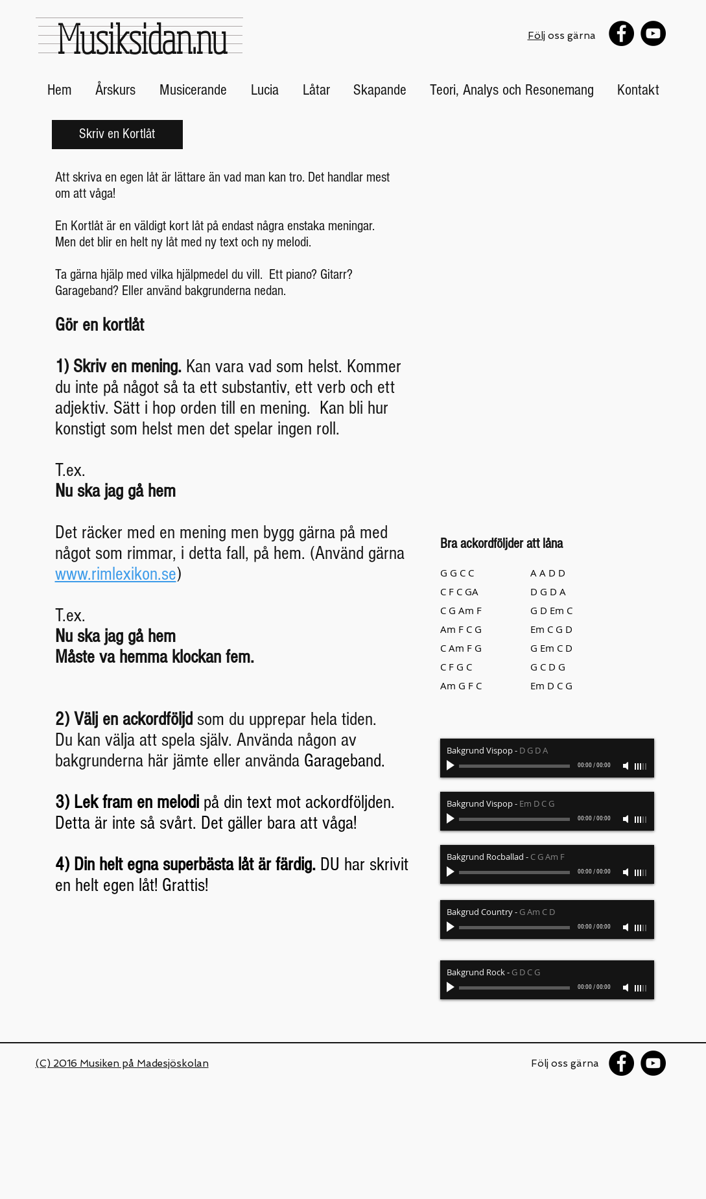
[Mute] (626, 765)
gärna (586, 1063)
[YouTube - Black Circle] (653, 33)
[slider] (641, 766)
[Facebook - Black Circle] (621, 33)
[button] (116, 90)
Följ (536, 36)
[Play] (452, 766)
